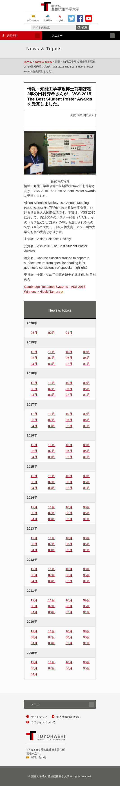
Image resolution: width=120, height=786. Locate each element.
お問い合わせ (33, 20)
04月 (34, 364)
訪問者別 (20, 35)
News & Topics (43, 61)
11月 (51, 352)
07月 (51, 358)
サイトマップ (39, 717)
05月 (86, 358)
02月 (51, 332)
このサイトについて (43, 722)
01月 (69, 332)
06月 (69, 358)
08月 (34, 358)
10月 (69, 352)
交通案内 (48, 20)
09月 (86, 352)
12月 (34, 352)
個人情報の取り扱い (68, 717)
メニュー (80, 35)
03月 (34, 332)
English (60, 20)
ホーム (28, 61)
